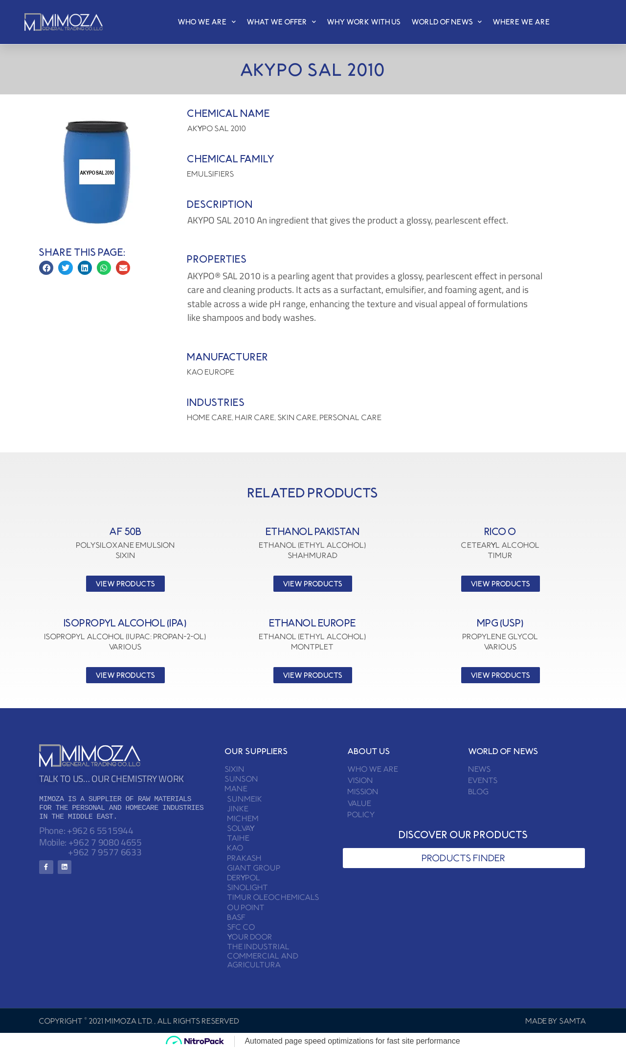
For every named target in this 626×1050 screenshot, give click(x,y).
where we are (521, 21)
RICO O (500, 531)
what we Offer (281, 22)
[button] (46, 268)
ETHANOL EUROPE (313, 623)
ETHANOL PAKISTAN (313, 531)
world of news (447, 22)
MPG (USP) (500, 623)
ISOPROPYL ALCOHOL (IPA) (125, 623)
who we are (207, 22)
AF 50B (125, 531)
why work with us (364, 21)
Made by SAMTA (556, 1021)
